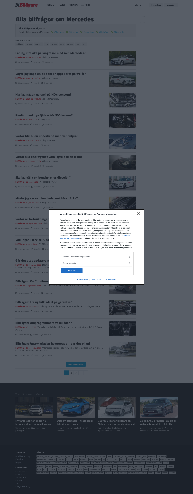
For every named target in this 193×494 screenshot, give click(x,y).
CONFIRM (72, 271)
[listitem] (96, 256)
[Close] (139, 214)
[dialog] (96, 247)
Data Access (96, 280)
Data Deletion (82, 280)
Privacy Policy (110, 280)
